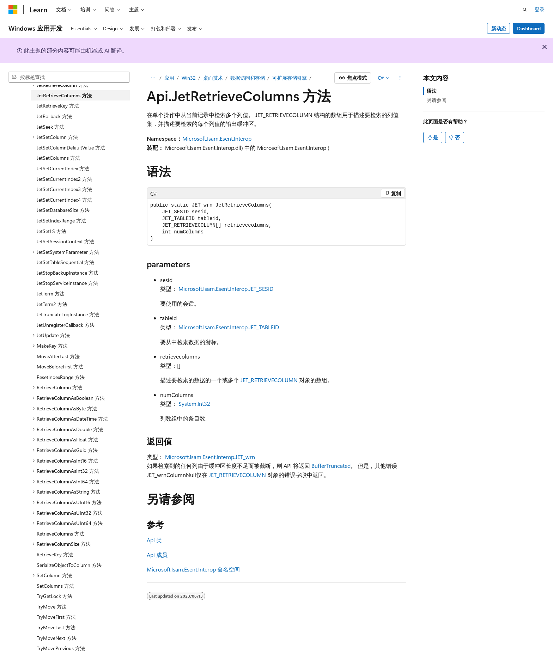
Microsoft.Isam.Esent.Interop (216, 138)
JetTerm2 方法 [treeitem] (52, 304)
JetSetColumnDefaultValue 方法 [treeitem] (71, 147)
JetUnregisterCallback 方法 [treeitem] (66, 325)
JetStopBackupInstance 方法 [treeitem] (67, 272)
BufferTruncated (331, 465)
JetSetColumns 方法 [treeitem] (58, 157)
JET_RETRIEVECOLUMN (269, 380)
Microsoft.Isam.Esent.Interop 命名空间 (193, 569)
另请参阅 (436, 100)
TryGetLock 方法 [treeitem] (54, 596)
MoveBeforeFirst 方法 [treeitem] (60, 366)
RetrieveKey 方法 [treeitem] (55, 554)
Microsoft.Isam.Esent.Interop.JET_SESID (225, 288)
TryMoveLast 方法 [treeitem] (56, 627)
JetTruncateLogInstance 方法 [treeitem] (68, 314)
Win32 (189, 77)
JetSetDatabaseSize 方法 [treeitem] (63, 210)
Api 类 (154, 540)
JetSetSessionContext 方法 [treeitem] (65, 241)
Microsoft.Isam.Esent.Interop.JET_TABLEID (228, 327)
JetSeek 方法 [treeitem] (50, 126)
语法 (432, 90)
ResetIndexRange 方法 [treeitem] (61, 377)
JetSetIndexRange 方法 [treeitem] (61, 220)
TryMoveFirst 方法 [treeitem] (56, 616)
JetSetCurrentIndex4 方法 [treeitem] (64, 199)
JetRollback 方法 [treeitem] (54, 116)
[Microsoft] (13, 9)
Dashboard (529, 28)
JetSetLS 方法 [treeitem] (51, 231)
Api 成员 (157, 554)
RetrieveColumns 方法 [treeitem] (60, 533)
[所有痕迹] (153, 78)
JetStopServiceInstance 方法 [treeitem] (67, 283)
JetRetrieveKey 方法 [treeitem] (58, 105)
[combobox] (69, 77)
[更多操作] (400, 78)
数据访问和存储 (247, 77)
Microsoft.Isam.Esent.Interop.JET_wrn (210, 456)
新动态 (498, 28)
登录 (540, 9)
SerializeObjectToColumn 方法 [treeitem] (69, 565)
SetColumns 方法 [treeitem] (55, 585)
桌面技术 (213, 77)
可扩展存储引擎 (289, 77)
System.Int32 (194, 403)
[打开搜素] (525, 9)
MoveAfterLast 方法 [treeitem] (58, 356)
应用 (169, 77)
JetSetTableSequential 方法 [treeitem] (65, 262)
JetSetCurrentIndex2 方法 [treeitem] (64, 179)
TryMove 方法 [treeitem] (52, 606)
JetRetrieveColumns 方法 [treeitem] (64, 95)
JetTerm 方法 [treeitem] (51, 293)
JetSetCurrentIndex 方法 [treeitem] (63, 168)
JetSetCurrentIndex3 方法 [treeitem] (64, 189)
